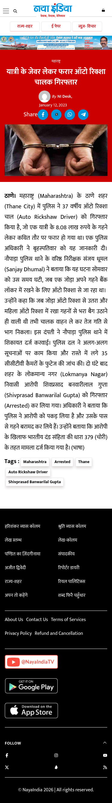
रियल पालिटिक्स (71, 582)
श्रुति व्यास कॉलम (72, 526)
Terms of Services (68, 620)
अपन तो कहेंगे (16, 595)
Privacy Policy (18, 633)
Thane (83, 461)
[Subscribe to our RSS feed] (105, 768)
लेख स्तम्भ (13, 540)
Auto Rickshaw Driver (28, 471)
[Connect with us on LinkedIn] (56, 768)
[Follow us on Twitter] (7, 768)
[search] (15, 11)
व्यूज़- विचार (87, 26)
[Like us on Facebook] (7, 756)
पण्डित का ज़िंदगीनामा (22, 554)
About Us (14, 620)
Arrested (62, 461)
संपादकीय (66, 554)
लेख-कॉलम (67, 540)
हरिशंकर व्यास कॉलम (22, 526)
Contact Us (37, 620)
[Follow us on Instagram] (56, 756)
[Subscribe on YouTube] (105, 756)
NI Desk (61, 96)
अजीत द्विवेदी (15, 568)
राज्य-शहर (25, 26)
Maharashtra (35, 461)
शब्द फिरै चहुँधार (71, 595)
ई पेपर (56, 26)
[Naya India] (52, 16)
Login (103, 10)
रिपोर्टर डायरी (68, 568)
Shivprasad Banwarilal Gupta (34, 481)
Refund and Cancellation (59, 633)
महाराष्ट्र (56, 61)
